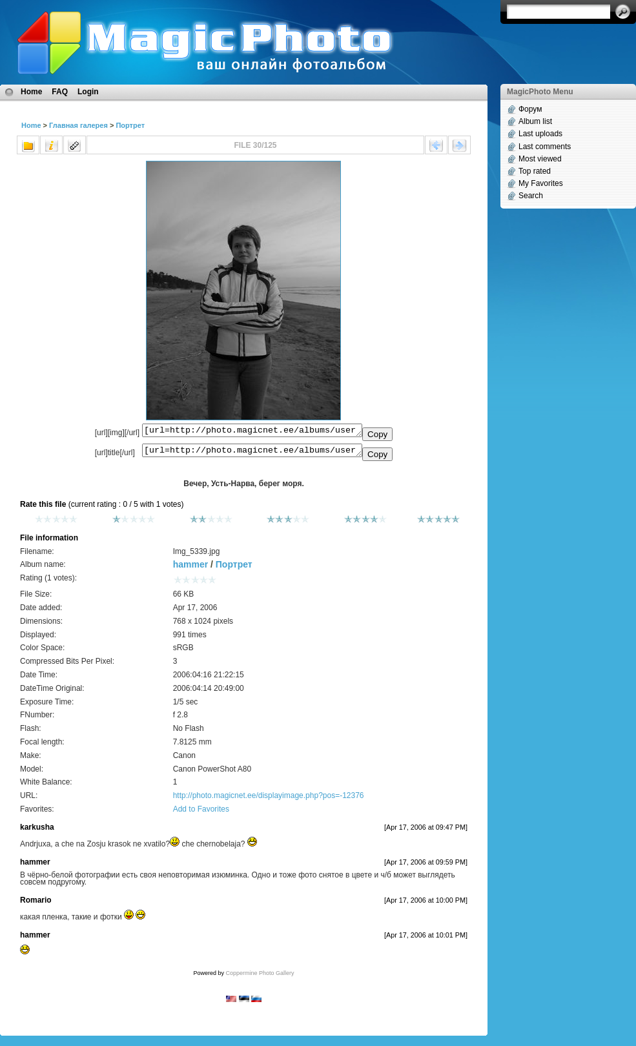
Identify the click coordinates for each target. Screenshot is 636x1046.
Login (88, 91)
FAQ (60, 91)
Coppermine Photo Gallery (259, 977)
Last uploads (540, 133)
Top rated (534, 171)
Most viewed (540, 158)
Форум (530, 109)
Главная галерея (78, 125)
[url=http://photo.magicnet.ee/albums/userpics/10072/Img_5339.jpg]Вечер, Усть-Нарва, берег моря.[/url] (252, 453)
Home (31, 91)
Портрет (130, 125)
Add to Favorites (201, 812)
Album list (535, 121)
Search (530, 195)
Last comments (544, 146)
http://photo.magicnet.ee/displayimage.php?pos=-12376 (268, 799)
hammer (190, 568)
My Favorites (540, 183)
